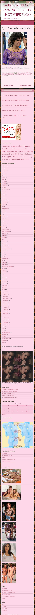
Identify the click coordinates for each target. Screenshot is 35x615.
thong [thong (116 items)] (12, 159)
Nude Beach (5, 296)
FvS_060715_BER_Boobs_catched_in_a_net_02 (10, 67)
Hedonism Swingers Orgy (8, 85)
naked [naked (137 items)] (26, 154)
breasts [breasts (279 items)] (5, 149)
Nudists (3, 254)
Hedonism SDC (17, 430)
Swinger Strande (4, 285)
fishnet (6, 74)
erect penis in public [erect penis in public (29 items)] (19, 149)
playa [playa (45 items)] (21, 156)
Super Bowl (3, 279)
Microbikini (4, 271)
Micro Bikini (6, 311)
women (3, 342)
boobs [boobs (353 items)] (21, 146)
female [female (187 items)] (13, 152)
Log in (3, 604)
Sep (3, 28)
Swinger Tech (4, 287)
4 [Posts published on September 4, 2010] (26, 406)
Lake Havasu (4, 223)
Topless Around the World (10, 73)
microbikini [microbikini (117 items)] (15, 154)
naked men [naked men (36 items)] (30, 154)
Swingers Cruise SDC (17, 431)
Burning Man (4, 181)
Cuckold (3, 191)
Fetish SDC (17, 374)
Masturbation (4, 227)
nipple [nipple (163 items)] (4, 156)
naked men (3, 243)
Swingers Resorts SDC (17, 360)
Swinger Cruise (4, 281)
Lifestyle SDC (17, 376)
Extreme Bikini (4, 202)
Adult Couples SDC (17, 445)
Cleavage (5, 307)
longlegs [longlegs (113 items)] (9, 154)
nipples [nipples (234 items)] (8, 157)
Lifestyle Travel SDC (17, 361)
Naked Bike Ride (4, 241)
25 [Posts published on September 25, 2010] (26, 411)
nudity (3, 256)
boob (26, 73)
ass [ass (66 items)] (3, 146)
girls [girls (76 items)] (30, 151)
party (2, 260)
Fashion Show (6, 309)
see (25, 74)
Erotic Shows (4, 198)
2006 (18, 73)
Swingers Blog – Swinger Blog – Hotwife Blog (17, 10)
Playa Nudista (4, 264)
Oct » (5, 414)
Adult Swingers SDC (17, 373)
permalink (13, 75)
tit (5, 75)
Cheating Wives (4, 185)
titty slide (3, 328)
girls (15, 74)
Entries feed (4, 606)
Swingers (3, 73)
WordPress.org (4, 610)
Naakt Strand (4, 237)
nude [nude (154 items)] (13, 156)
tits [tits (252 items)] (15, 159)
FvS (24, 67)
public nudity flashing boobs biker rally (8, 266)
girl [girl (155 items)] (28, 152)
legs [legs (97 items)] (3, 154)
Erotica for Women (5, 200)
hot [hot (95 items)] (32, 151)
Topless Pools (6, 324)
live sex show (4, 225)
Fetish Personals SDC (17, 369)
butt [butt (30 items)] (10, 149)
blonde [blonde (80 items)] (17, 146)
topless (3, 330)
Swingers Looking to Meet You (6, 461)
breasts (3, 74)
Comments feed (4, 608)
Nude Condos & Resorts (7, 298)
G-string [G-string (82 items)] (24, 151)
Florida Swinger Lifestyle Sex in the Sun (13, 110)
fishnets (9, 74)
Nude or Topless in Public (21, 72)
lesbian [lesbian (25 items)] (5, 154)
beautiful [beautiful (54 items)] (10, 146)
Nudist (3, 252)
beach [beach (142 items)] (6, 146)
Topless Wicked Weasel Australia (26, 85)
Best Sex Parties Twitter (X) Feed (7, 455)
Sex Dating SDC (17, 375)
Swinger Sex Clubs (6, 313)
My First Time (4, 233)
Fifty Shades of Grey (5, 208)
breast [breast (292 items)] (27, 146)
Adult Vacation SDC (17, 357)
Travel (4, 320)
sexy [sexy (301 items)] (30, 156)
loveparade (18, 74)
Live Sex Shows (5, 294)
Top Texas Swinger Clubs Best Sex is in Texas (15, 105)
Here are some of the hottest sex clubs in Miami (15, 100)
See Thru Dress (5, 302)
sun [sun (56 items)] (5, 159)
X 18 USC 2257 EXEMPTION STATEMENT (8, 463)
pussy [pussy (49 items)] (24, 156)
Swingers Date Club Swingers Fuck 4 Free (8, 459)
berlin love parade (22, 73)
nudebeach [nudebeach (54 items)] (17, 156)
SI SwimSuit (4, 270)
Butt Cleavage (4, 183)
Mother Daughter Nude (5, 229)
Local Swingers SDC (17, 438)
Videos (4, 326)
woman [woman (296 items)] (26, 159)
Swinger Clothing (28, 72)
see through (29, 74)
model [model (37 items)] (22, 154)
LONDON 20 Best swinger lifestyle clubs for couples (16, 95)
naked (3, 239)
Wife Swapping (4, 340)
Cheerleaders (4, 187)
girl (13, 74)
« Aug (3, 414)
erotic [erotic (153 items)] (25, 149)
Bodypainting (4, 177)
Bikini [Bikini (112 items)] (13, 146)
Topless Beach (4, 334)
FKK (2, 214)
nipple (21, 74)
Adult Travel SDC (17, 423)
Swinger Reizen (4, 283)
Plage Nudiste (4, 262)
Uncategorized (4, 336)
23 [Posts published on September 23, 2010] (17, 411)
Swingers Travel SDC (17, 358)
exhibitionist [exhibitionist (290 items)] (6, 152)
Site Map (3, 457)
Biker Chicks (4, 173)
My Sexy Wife (4, 235)
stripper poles (4, 277)
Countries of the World (5, 189)
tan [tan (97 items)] (7, 159)
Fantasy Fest (4, 204)
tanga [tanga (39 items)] (9, 159)
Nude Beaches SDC (17, 368)
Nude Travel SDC (17, 366)
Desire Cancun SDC (17, 365)
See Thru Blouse (5, 300)
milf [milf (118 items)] (20, 154)
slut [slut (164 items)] (3, 159)
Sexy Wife (3, 268)
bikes (3, 175)
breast (31, 73)
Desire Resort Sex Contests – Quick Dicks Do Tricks (10, 397)
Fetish (3, 206)
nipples (24, 74)
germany (11, 74)
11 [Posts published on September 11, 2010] (26, 408)
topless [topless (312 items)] (20, 159)
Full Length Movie (5, 292)
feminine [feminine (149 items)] (19, 152)
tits (6, 75)
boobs (28, 73)
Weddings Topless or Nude (6, 338)
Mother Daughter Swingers (6, 231)
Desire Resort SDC (18, 359)
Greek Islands (6, 322)
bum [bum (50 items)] (9, 149)
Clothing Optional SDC (17, 367)
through (3, 75)
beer (2, 171)
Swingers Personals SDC (18, 372)
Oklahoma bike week (5, 258)
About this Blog (4, 453)
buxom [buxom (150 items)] (13, 149)
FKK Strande (4, 216)
